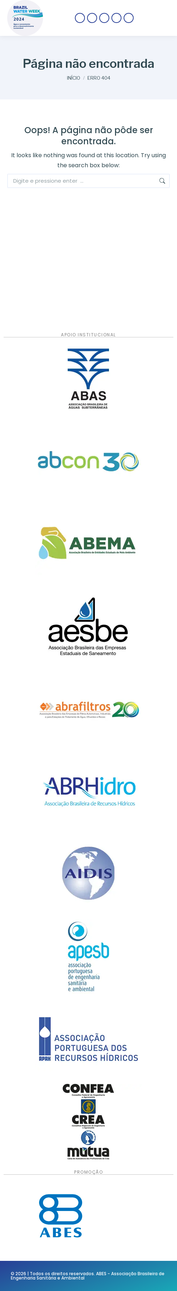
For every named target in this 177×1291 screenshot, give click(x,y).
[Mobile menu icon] (155, 18)
